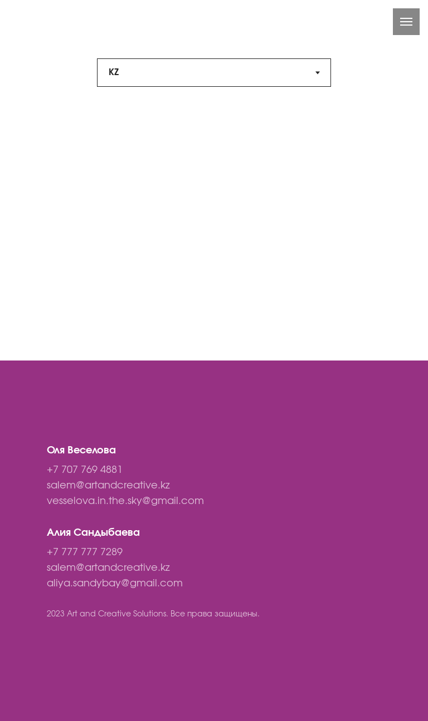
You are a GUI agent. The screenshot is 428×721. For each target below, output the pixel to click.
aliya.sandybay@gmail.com (115, 584)
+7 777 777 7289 (85, 552)
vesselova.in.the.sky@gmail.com (125, 501)
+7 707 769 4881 (85, 470)
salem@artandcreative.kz (108, 486)
